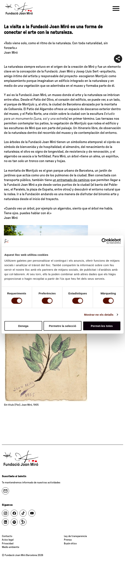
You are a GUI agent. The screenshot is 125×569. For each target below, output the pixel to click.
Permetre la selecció (62, 326)
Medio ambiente (10, 547)
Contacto (7, 536)
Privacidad (7, 543)
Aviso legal (8, 540)
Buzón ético (70, 543)
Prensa (68, 540)
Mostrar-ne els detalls (98, 314)
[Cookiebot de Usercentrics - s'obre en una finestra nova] (104, 241)
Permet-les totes (102, 326)
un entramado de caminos (71, 180)
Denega (23, 326)
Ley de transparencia (75, 536)
